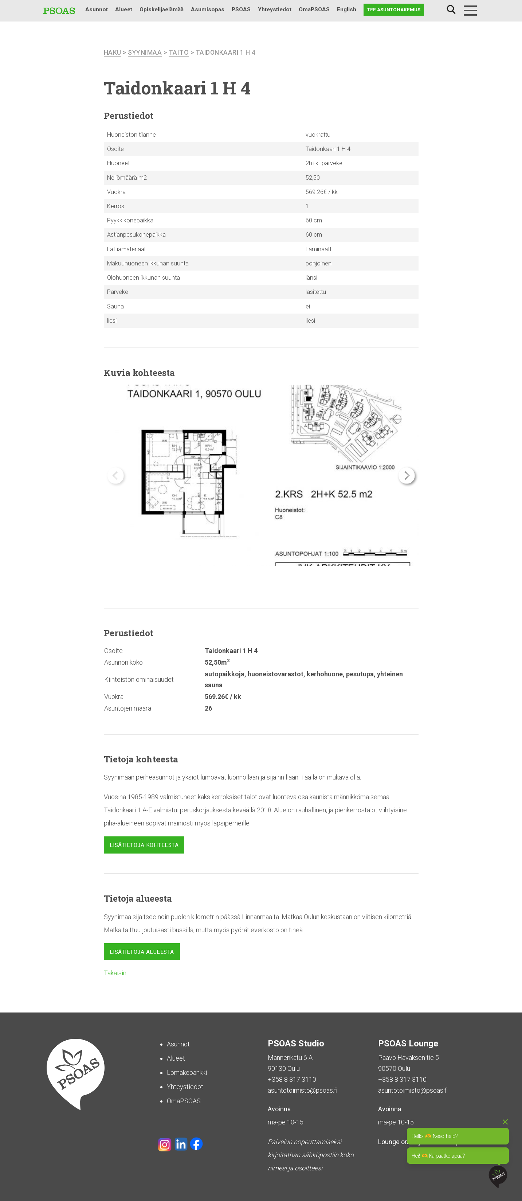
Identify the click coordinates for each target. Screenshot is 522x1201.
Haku (451, 10)
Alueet (123, 9)
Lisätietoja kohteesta (144, 845)
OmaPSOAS (314, 9)
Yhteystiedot (274, 9)
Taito (179, 52)
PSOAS (241, 9)
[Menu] (470, 10)
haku (112, 52)
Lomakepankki (187, 1072)
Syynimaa (145, 52)
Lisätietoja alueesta (142, 951)
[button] (407, 475)
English (346, 9)
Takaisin (115, 973)
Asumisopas (207, 9)
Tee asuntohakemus (393, 9)
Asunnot (96, 9)
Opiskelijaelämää (162, 9)
